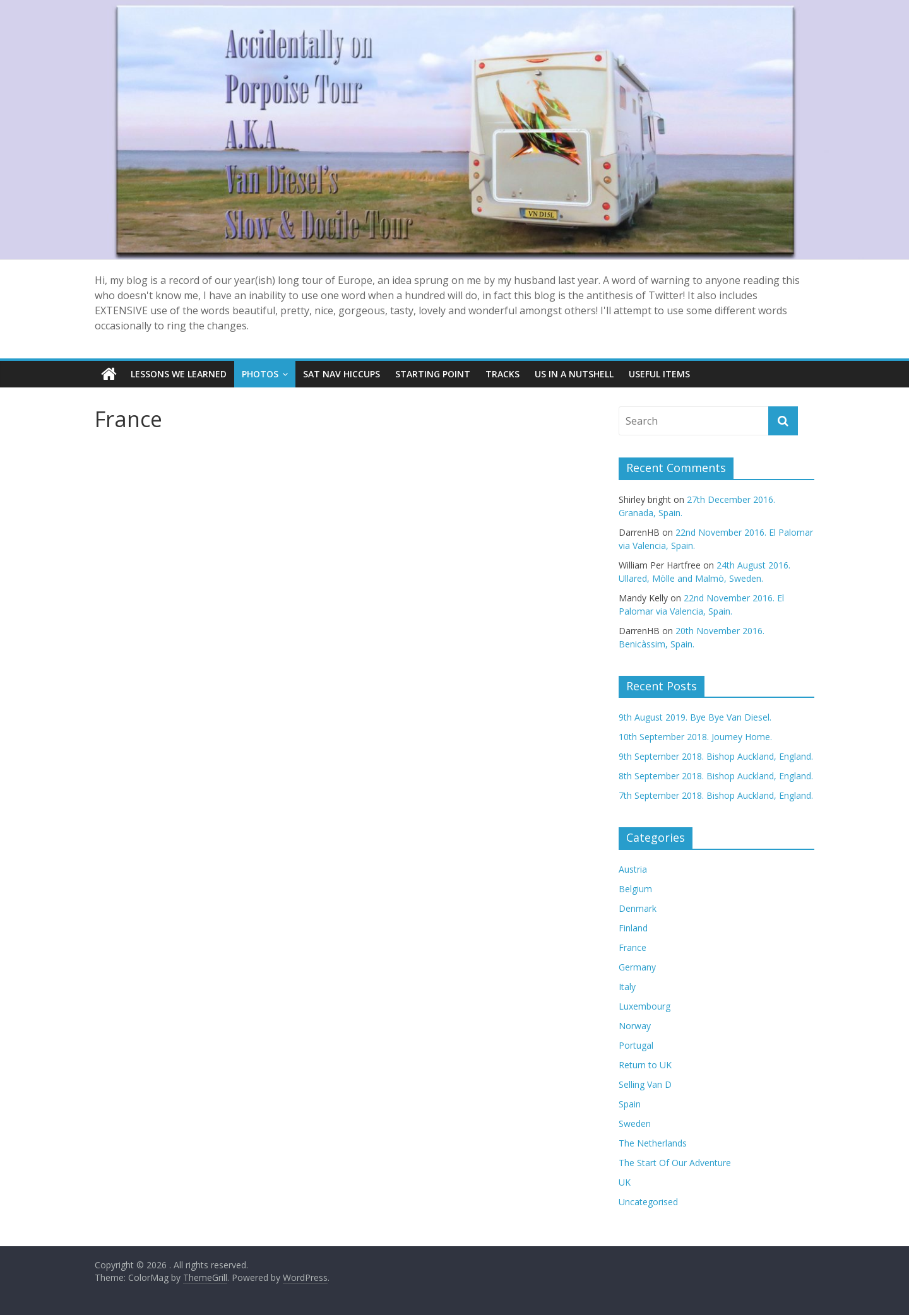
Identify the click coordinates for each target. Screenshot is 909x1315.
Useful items (659, 374)
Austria (633, 869)
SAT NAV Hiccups (341, 374)
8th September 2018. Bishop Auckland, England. (716, 776)
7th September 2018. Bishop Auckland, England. (716, 795)
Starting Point (432, 374)
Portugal (636, 1045)
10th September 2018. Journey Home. (695, 737)
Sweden (635, 1123)
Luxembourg (644, 1006)
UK (625, 1182)
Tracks (502, 374)
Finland (633, 928)
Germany (637, 967)
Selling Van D (645, 1084)
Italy (627, 987)
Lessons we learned (179, 374)
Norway (635, 1026)
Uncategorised (648, 1202)
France (632, 947)
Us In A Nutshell (574, 374)
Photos (260, 374)
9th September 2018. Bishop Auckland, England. (716, 756)
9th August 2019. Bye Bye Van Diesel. (695, 717)
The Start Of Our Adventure (675, 1163)
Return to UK (645, 1065)
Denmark (637, 908)
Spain (630, 1104)
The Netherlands (653, 1143)
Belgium (635, 889)
